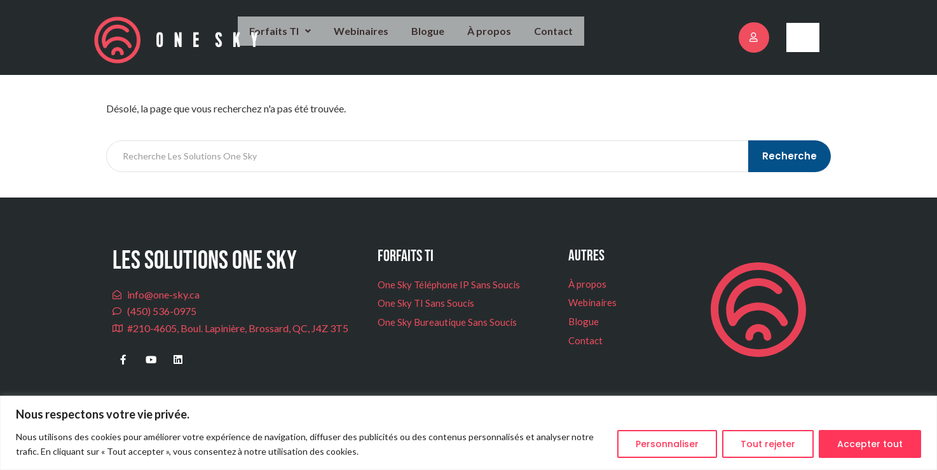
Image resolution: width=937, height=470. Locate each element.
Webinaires (373, 39)
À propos (495, 39)
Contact (555, 39)
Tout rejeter (768, 444)
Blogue (437, 39)
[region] (468, 433)
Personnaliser (667, 444)
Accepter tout (870, 444)
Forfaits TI (296, 39)
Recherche (790, 172)
